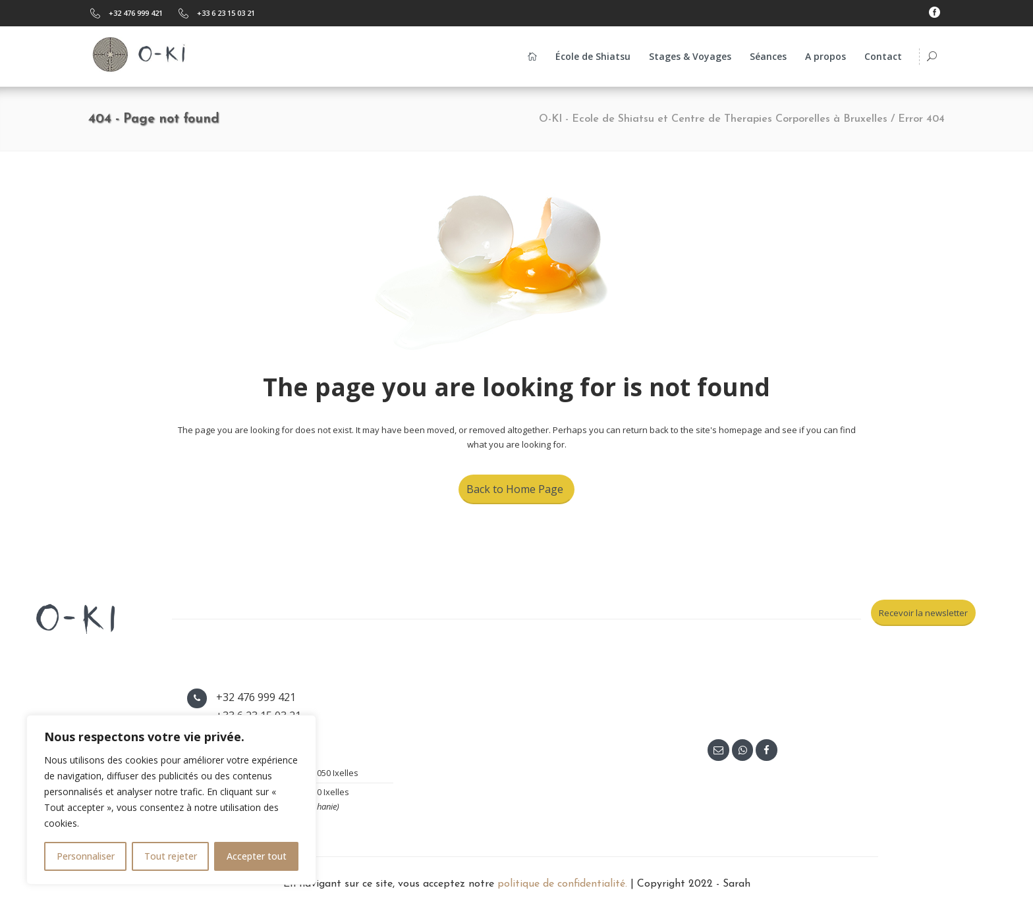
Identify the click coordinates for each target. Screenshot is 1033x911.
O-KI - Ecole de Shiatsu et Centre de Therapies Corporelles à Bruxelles (713, 119)
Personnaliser (86, 856)
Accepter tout (257, 856)
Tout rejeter (170, 856)
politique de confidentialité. (562, 884)
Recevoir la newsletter (923, 613)
